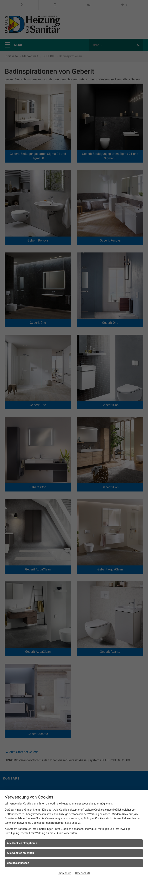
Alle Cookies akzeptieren (22, 843)
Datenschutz (82, 873)
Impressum (64, 873)
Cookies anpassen (18, 862)
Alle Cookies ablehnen (20, 852)
